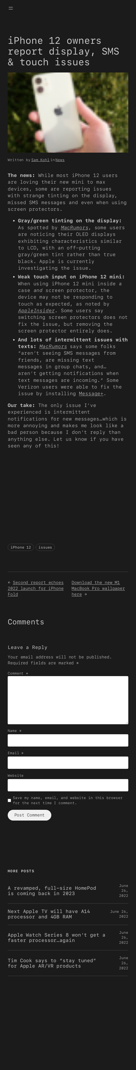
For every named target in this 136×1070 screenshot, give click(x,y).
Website (16, 775)
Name (14, 731)
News (60, 160)
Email (16, 753)
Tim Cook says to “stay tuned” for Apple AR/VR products (52, 963)
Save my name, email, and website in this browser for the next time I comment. (67, 800)
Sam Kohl (40, 160)
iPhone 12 (21, 547)
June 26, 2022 (123, 891)
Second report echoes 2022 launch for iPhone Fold (36, 588)
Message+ (91, 393)
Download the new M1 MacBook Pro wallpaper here (98, 588)
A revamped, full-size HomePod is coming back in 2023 (52, 890)
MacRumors (74, 227)
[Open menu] (11, 8)
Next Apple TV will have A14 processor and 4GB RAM (49, 914)
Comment (18, 673)
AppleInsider (36, 310)
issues (45, 547)
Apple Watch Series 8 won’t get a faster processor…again (56, 937)
